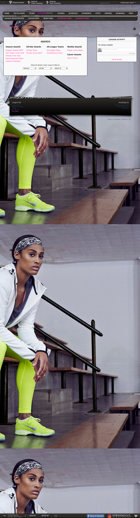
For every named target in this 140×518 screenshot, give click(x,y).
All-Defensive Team (54, 53)
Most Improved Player (15, 58)
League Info (16, 102)
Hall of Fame (72, 58)
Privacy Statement (114, 119)
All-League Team (53, 50)
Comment (132, 53)
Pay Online (15, 111)
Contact (14, 108)
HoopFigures (124, 102)
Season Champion (13, 61)
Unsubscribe (16, 110)
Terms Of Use (126, 119)
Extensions (125, 108)
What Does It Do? (123, 107)
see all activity (117, 59)
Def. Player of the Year (15, 53)
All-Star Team (31, 50)
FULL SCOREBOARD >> (13, 27)
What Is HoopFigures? (122, 105)
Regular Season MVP (14, 50)
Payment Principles (18, 107)
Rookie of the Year (13, 56)
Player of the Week (75, 50)
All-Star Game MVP (34, 53)
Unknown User (127, 2)
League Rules (16, 105)
